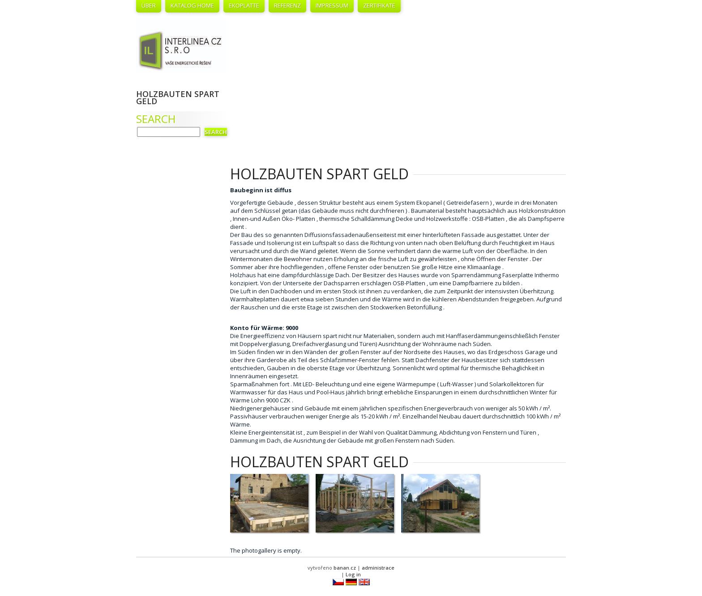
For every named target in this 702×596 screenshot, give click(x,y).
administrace (378, 567)
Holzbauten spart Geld (177, 97)
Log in (353, 574)
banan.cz (345, 567)
